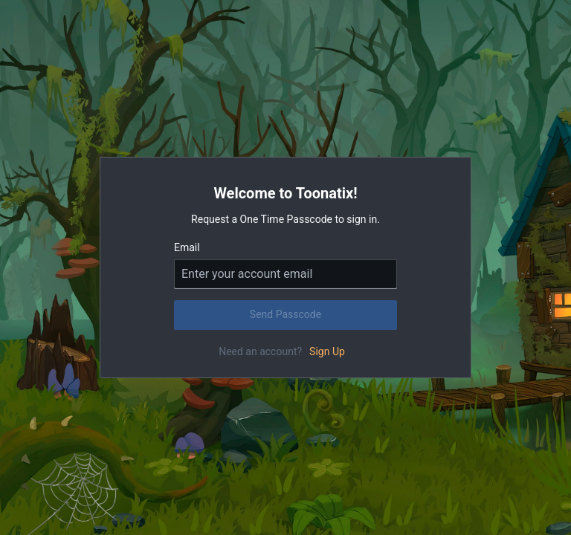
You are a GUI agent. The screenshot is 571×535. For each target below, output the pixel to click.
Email (187, 247)
